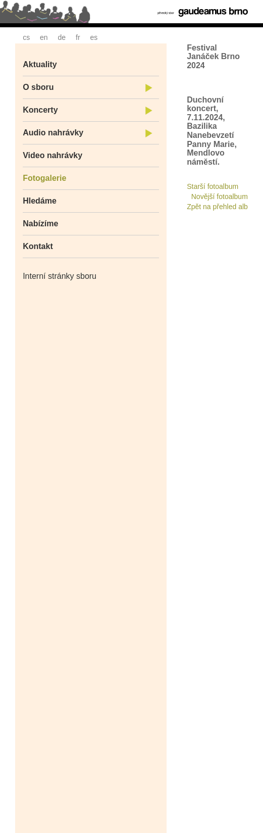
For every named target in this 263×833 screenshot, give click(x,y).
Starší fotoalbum (212, 186)
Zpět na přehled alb (217, 207)
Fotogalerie (44, 178)
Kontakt (38, 246)
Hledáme (40, 201)
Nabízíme (40, 223)
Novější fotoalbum (219, 196)
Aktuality (40, 64)
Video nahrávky (52, 155)
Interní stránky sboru (59, 276)
